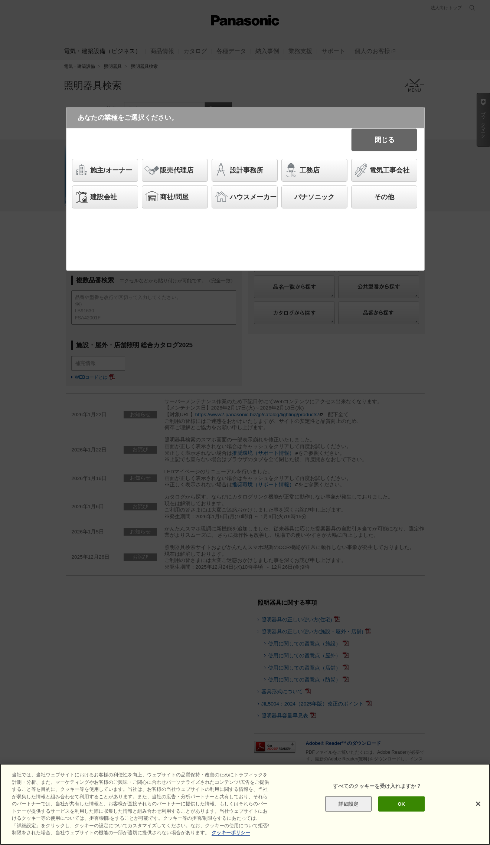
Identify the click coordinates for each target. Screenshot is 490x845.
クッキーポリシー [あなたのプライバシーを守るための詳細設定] (231, 835)
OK (401, 806)
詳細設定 (348, 806)
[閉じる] (478, 806)
